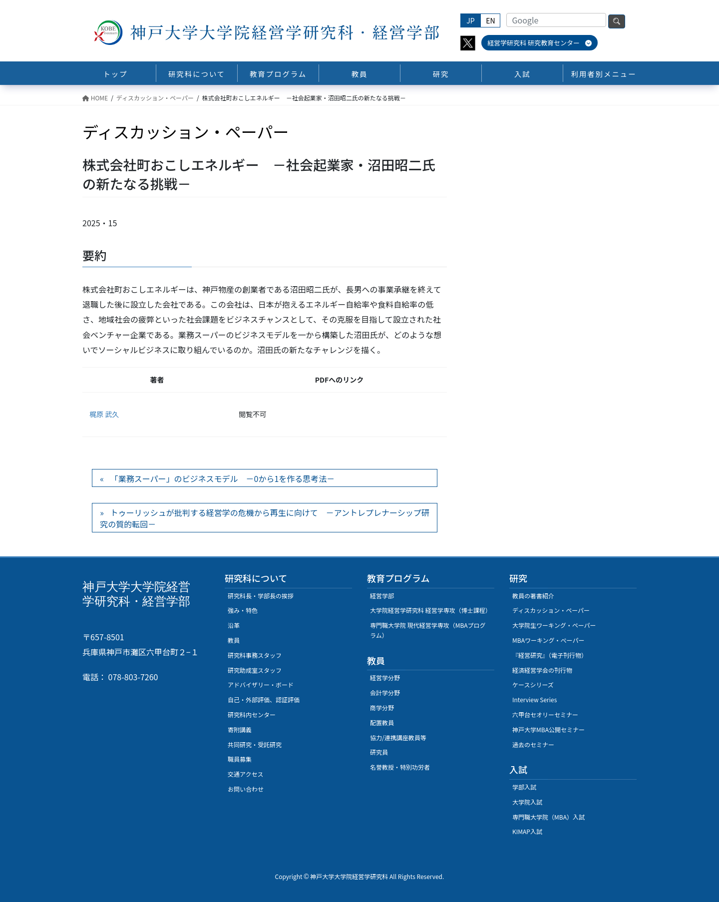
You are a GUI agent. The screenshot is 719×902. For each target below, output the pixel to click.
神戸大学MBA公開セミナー (548, 729)
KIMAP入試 (527, 831)
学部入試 (524, 787)
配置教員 (382, 722)
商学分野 (382, 707)
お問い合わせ (246, 789)
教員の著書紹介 (533, 595)
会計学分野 (385, 692)
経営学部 (382, 595)
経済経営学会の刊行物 (542, 670)
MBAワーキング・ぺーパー (548, 640)
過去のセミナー (533, 744)
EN (490, 20)
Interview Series (534, 699)
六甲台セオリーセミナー (545, 714)
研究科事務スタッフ (255, 655)
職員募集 (240, 759)
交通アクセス (245, 774)
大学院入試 (527, 802)
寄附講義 (240, 729)
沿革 (234, 625)
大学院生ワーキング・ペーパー (554, 625)
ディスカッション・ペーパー (551, 610)
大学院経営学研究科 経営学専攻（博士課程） (430, 610)
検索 (616, 21)
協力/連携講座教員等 (398, 737)
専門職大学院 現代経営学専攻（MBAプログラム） (428, 630)
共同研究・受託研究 (255, 744)
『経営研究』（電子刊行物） (549, 655)
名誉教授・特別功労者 (400, 767)
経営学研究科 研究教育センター (539, 42)
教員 (234, 640)
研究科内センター (252, 714)
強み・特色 (243, 610)
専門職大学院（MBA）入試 (548, 817)
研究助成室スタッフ (255, 670)
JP (470, 20)
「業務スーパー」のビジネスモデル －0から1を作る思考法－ (222, 478)
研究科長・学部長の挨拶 (261, 595)
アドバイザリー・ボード (261, 684)
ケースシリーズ (533, 684)
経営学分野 (385, 677)
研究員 (379, 752)
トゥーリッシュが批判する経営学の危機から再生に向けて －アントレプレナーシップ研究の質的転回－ (264, 517)
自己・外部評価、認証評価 (264, 699)
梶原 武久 (104, 414)
